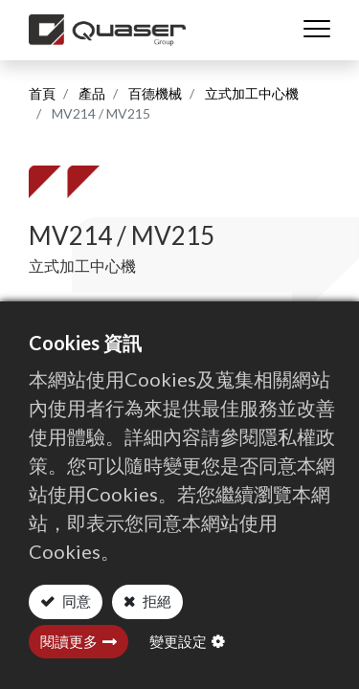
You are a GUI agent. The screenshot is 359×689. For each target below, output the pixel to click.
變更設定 (178, 641)
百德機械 (155, 93)
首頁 (42, 93)
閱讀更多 (69, 641)
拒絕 (155, 601)
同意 (75, 601)
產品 (92, 93)
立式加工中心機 (252, 93)
